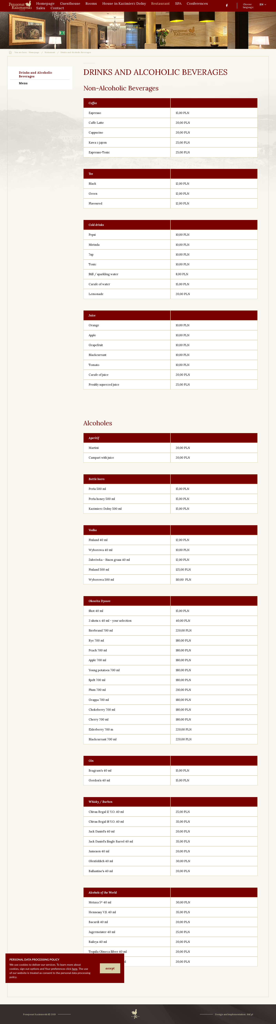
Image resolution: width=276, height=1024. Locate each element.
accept (110, 968)
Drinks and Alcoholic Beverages (35, 74)
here (74, 968)
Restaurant (50, 52)
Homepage (34, 52)
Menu (23, 83)
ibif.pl (250, 1014)
